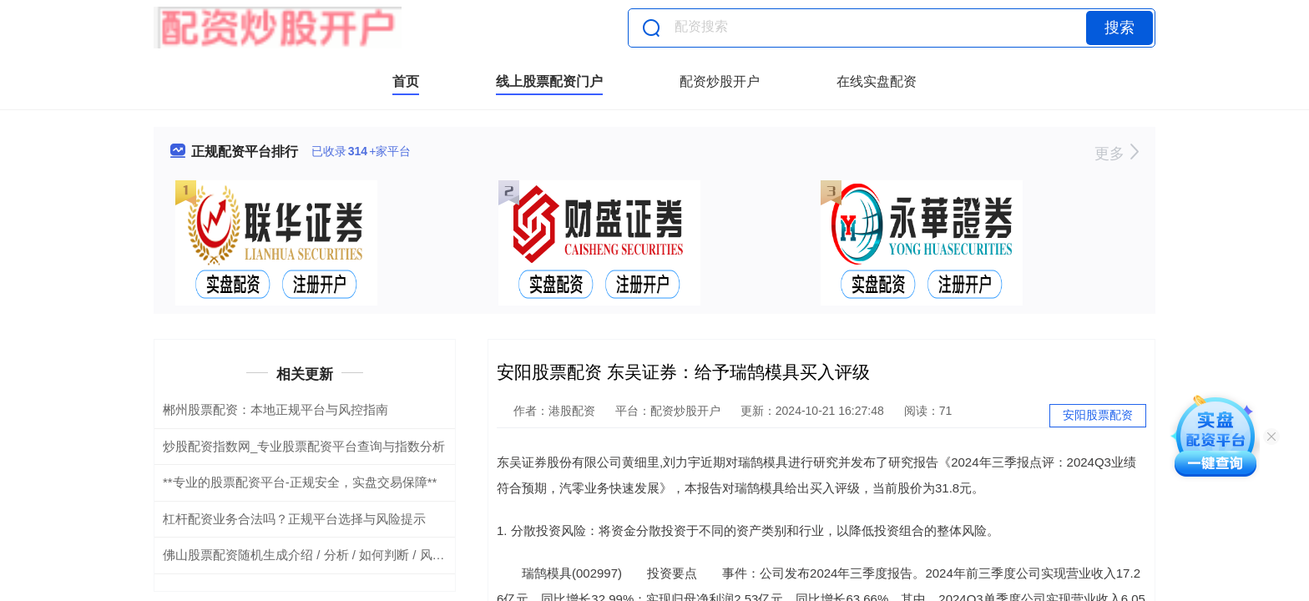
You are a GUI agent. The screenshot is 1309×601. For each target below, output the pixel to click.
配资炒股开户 (720, 81)
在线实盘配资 (876, 81)
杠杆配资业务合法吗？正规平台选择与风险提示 (294, 519)
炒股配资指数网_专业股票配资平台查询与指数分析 (304, 446)
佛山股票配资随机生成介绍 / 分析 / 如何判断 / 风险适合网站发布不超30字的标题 (386, 555)
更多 (1116, 153)
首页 (405, 81)
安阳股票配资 (1098, 415)
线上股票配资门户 (549, 81)
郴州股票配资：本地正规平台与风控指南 (275, 409)
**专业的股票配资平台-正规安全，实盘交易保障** (300, 482)
